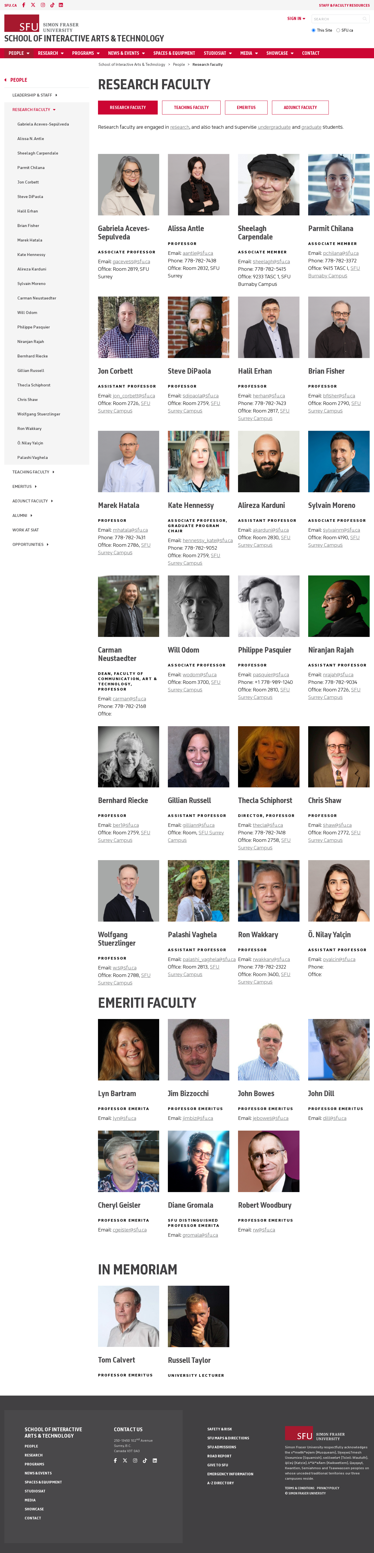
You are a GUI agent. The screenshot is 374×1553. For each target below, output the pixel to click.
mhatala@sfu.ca (130, 530)
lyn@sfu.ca (124, 1118)
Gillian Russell (30, 370)
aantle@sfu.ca (198, 253)
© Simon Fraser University (305, 1493)
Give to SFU (217, 1465)
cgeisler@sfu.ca (130, 1230)
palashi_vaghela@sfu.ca (209, 959)
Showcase (277, 53)
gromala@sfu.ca (200, 1235)
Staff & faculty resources (344, 5)
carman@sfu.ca (129, 698)
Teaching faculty (30, 472)
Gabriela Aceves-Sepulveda (124, 232)
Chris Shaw (27, 399)
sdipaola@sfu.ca (201, 396)
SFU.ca (347, 30)
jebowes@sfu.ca (270, 1118)
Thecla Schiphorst (33, 385)
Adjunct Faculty (30, 501)
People (17, 53)
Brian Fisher (28, 225)
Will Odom (27, 312)
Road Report (219, 1456)
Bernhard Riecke (32, 356)
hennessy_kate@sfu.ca (208, 540)
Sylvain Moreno (31, 283)
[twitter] (33, 5)
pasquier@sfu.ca (271, 674)
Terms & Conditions (300, 1488)
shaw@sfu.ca (337, 825)
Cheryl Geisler (119, 1205)
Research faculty (31, 109)
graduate (312, 127)
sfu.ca (10, 5)
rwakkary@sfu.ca (271, 959)
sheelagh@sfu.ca (271, 261)
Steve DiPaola (30, 196)
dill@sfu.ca (334, 1118)
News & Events (124, 53)
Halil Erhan (27, 211)
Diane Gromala (190, 1205)
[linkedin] (61, 5)
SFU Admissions (221, 1447)
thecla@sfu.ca (268, 825)
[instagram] (43, 5)
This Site (324, 30)
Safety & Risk (219, 1429)
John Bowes (256, 1093)
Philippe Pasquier (33, 327)
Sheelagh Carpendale (37, 153)
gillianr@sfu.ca (199, 825)
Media (246, 53)
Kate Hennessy (31, 254)
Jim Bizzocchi (188, 1093)
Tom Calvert (116, 1360)
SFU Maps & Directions (228, 1438)
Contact (310, 53)
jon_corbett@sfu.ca (134, 396)
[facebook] (23, 5)
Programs (83, 53)
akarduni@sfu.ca (271, 530)
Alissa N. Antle (30, 138)
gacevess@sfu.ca (131, 261)
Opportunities (27, 544)
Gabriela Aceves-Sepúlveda (43, 124)
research (179, 127)
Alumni (19, 515)
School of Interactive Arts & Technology (84, 38)
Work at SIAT (25, 530)
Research (48, 53)
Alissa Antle (186, 228)
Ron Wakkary (29, 428)
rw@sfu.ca (264, 1230)
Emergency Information (230, 1474)
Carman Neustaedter (36, 298)
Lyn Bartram (117, 1093)
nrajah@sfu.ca (338, 674)
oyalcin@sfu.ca (339, 959)
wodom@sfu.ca (200, 674)
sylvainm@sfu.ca (341, 530)
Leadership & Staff (32, 95)
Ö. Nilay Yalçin (30, 443)
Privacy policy (328, 1488)
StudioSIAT (215, 53)
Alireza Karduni (31, 269)
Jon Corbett (28, 182)
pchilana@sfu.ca (341, 253)
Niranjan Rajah (30, 341)
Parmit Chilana (31, 167)
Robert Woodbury (265, 1205)
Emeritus (22, 486)
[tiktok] (52, 5)
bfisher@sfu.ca (339, 396)
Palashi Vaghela (32, 457)
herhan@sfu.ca (269, 396)
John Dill (321, 1093)
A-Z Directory (220, 1483)
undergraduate (274, 127)
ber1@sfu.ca (126, 825)
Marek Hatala (29, 240)
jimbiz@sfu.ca (198, 1118)
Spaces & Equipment (174, 53)
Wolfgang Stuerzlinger (38, 414)
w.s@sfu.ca (125, 968)
